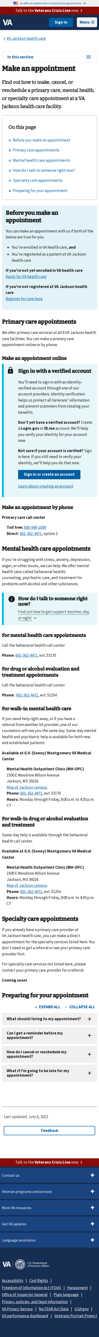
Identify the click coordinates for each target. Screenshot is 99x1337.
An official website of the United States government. (53, 3)
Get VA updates (14, 1223)
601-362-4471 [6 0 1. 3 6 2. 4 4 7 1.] (31, 533)
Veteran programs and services (27, 1191)
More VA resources (16, 1207)
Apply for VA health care (26, 276)
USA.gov (81, 1309)
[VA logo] (7, 22)
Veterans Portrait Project (75, 1315)
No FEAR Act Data (54, 1309)
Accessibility (12, 1280)
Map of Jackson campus (27, 787)
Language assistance (19, 1240)
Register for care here (24, 298)
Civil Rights (38, 1280)
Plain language (66, 1294)
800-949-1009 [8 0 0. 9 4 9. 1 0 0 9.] (35, 527)
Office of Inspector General (25, 1294)
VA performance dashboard (25, 1315)
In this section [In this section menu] (49, 57)
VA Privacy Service (17, 1309)
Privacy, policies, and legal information (35, 1301)
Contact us (11, 1175)
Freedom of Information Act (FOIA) (31, 1287)
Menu (87, 22)
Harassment (77, 1287)
